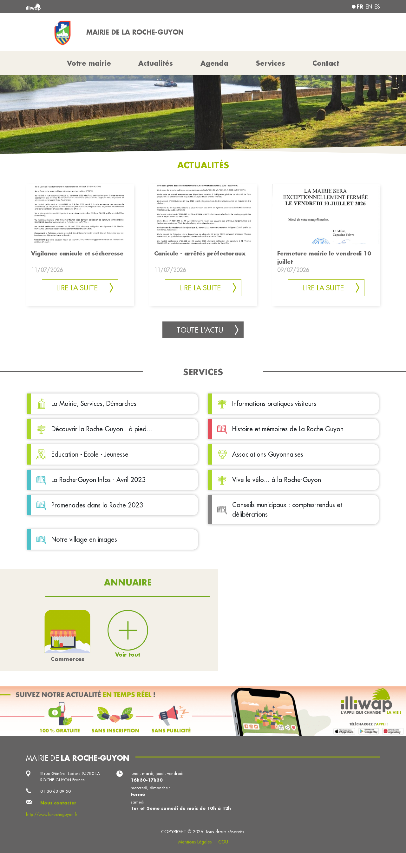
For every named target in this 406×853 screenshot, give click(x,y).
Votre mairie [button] (89, 63)
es (377, 6)
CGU (223, 842)
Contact (325, 63)
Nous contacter (58, 802)
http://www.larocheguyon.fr (51, 814)
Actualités (155, 63)
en (369, 6)
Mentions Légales (195, 842)
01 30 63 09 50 (55, 791)
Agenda (214, 63)
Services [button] (270, 63)
